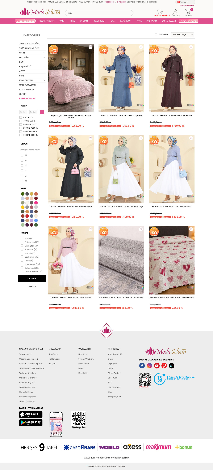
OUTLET (22, 94)
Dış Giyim (112, 363)
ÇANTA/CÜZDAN (169, 21)
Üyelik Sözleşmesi (27, 382)
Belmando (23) (30, 242)
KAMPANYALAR (27, 98)
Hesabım (82, 354)
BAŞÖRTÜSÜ (125, 21)
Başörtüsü (112, 377)
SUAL (139, 21)
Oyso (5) (27, 260)
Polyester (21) (29, 249)
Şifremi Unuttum (86, 359)
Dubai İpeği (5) (30, 267)
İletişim (52, 363)
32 (24, 181)
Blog (110, 392)
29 (24, 165)
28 (24, 160)
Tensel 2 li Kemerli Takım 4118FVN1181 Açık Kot (121, 115)
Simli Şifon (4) (29, 245)
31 (23, 175)
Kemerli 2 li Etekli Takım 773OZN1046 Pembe (71, 297)
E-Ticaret (97, 456)
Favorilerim (83, 363)
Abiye (110, 368)
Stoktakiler (161, 34)
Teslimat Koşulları (27, 373)
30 (24, 170)
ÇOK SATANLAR (26, 89)
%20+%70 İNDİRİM (47, 21)
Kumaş (24, 232)
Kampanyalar (114, 396)
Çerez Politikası (26, 392)
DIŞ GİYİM (84, 21)
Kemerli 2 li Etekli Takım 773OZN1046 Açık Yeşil (121, 206)
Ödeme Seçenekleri (28, 359)
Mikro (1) (27, 238)
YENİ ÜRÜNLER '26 (26, 21)
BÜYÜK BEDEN (99, 21)
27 (24, 155)
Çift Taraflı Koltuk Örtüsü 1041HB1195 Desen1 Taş (121, 297)
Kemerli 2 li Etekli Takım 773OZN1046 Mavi (171, 206)
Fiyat (24, 106)
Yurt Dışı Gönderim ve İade (31, 368)
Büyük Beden (114, 373)
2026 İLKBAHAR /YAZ (29, 48)
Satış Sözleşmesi (27, 387)
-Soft (90, 456)
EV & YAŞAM (151, 21)
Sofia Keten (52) (30, 264)
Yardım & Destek (27, 401)
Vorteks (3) (28, 253)
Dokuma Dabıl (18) (31, 271)
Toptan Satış (25, 354)
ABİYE (72, 21)
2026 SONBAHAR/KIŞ (29, 43)
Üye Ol (81, 368)
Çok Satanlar (114, 387)
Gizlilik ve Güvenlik (27, 377)
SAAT (113, 21)
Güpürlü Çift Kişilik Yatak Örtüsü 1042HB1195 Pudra (71, 116)
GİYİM (61, 21)
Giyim (110, 359)
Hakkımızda (54, 359)
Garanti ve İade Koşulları (30, 363)
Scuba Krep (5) (30, 256)
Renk (23, 188)
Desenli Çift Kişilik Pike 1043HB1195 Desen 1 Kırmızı (172, 297)
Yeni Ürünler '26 (115, 354)
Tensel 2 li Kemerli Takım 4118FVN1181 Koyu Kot (71, 206)
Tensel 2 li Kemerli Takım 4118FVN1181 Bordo (171, 115)
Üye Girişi (82, 373)
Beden (24, 143)
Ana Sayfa (53, 354)
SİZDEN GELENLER (188, 21)
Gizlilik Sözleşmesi (27, 396)
